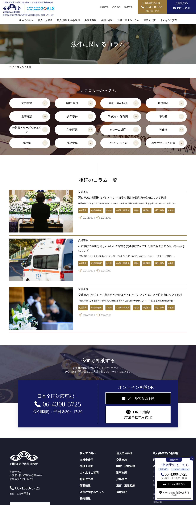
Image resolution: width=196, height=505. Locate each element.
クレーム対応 (118, 129)
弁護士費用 (90, 20)
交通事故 (26, 103)
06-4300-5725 (176, 474)
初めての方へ (26, 20)
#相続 (171, 210)
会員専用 (104, 7)
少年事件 (72, 116)
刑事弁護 (26, 116)
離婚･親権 (72, 103)
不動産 (163, 116)
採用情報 (128, 7)
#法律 (109, 210)
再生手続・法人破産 (163, 143)
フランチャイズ (117, 143)
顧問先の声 (150, 20)
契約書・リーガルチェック (26, 129)
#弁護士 (83, 210)
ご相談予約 (181, 6)
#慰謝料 (146, 210)
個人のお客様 (45, 20)
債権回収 (163, 103)
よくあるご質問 (168, 20)
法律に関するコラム (128, 20)
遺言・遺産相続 (117, 103)
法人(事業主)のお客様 (68, 20)
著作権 (163, 129)
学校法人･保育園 (118, 116)
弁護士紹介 (107, 20)
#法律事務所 (96, 210)
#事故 (136, 210)
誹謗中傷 (72, 143)
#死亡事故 (159, 210)
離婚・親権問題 (125, 466)
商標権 (27, 143)
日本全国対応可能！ (152, 7)
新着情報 (85, 485)
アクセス (116, 7)
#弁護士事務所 (122, 210)
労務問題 (72, 129)
